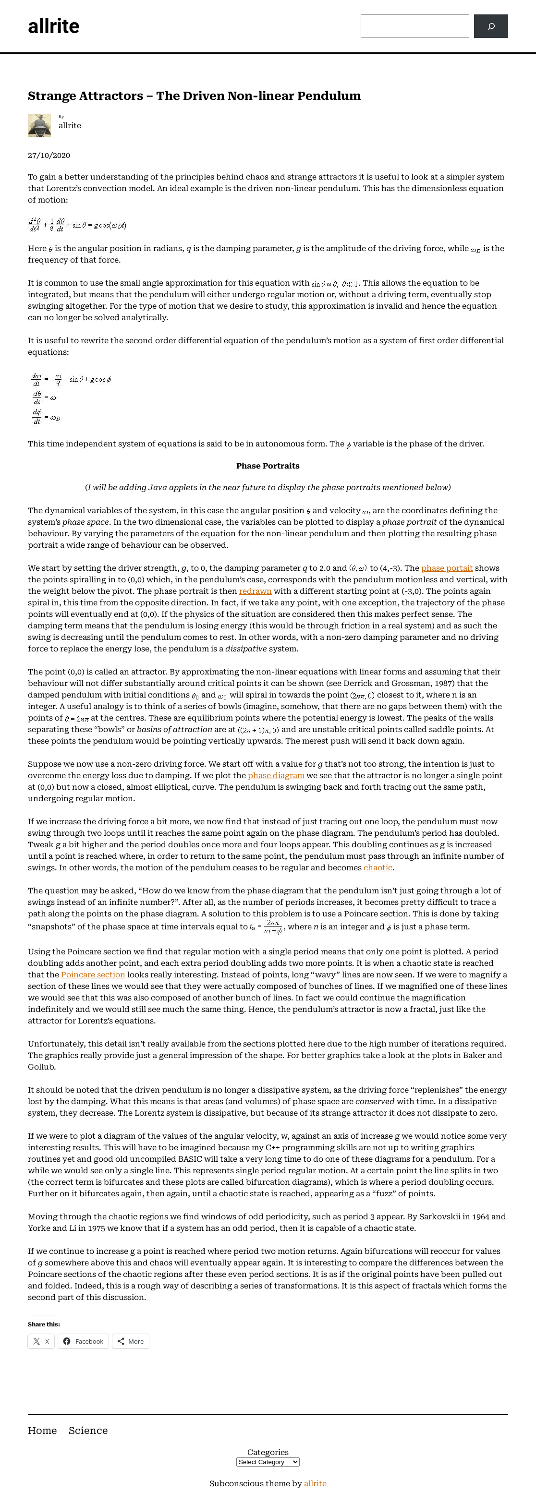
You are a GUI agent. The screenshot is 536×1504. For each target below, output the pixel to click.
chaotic (378, 867)
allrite (54, 26)
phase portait (447, 568)
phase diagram (276, 775)
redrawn (255, 591)
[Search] (491, 26)
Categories (268, 1452)
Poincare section (93, 974)
